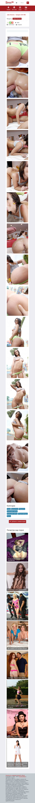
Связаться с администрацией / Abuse (15, 775)
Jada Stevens (17, 19)
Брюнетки (14, 509)
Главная (8, 8)
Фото (26, 8)
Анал (8, 509)
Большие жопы (12, 511)
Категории (14, 8)
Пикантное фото (10, 3)
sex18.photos (22, 776)
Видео (20, 8)
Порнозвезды (22, 514)
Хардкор (22, 509)
